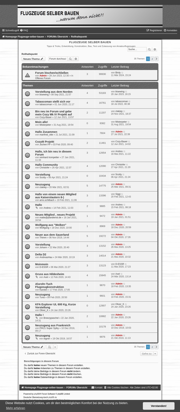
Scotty (43, 177)
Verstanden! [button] (159, 405)
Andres (119, 151)
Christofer (44, 167)
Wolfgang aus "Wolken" (50, 224)
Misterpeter (45, 125)
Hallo (38, 204)
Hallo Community (46, 164)
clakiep (119, 111)
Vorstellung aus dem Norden (54, 91)
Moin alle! (41, 122)
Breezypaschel (51, 318)
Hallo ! (39, 314)
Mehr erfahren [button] (15, 408)
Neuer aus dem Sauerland (52, 234)
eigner (47, 338)
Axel (46, 277)
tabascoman (46, 104)
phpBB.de (53, 397)
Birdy (118, 72)
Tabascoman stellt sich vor (52, 101)
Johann (43, 247)
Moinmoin (41, 264)
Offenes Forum (42, 78)
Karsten (44, 289)
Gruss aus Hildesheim (49, 274)
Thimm (43, 237)
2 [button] (152, 59)
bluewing (44, 94)
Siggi (118, 194)
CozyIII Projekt (44, 141)
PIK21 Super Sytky (49, 328)
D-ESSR (44, 267)
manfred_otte (46, 134)
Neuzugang (42, 184)
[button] (156, 59)
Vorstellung (42, 174)
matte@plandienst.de (50, 217)
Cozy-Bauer (46, 117)
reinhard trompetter (49, 157)
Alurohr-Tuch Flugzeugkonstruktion (49, 285)
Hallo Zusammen (46, 131)
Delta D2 (40, 254)
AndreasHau (46, 257)
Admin (43, 75)
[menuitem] (24, 30)
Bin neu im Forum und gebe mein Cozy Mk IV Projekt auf (53, 113)
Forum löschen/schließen (51, 72)
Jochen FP (45, 144)
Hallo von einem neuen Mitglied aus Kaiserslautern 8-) (55, 196)
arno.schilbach (47, 200)
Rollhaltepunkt (30, 54)
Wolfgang (44, 227)
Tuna (42, 297)
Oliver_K (44, 310)
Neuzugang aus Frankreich (52, 325)
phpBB (37, 394)
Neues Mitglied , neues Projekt (55, 214)
